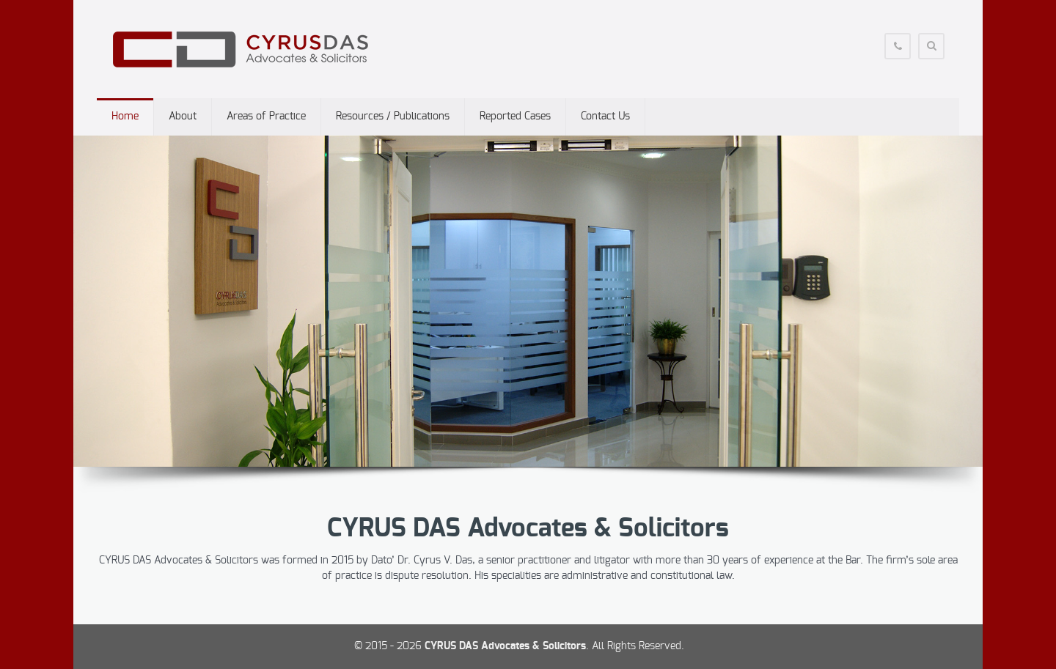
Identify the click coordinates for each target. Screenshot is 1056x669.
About (183, 116)
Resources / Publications (393, 116)
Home (125, 116)
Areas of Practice (266, 116)
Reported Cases (515, 116)
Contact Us (605, 116)
